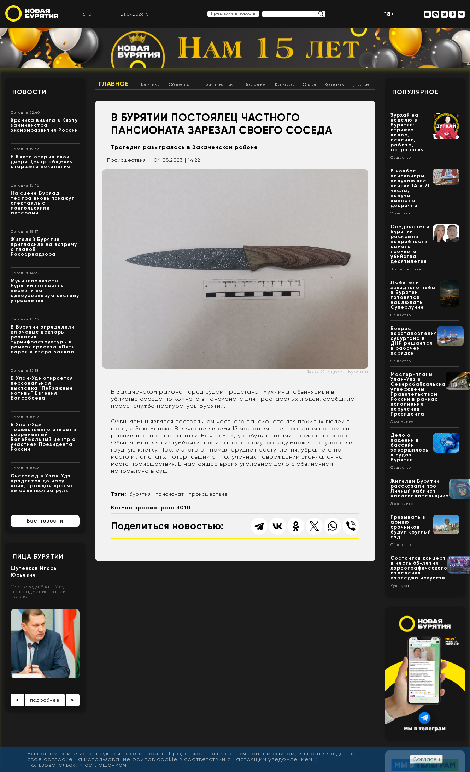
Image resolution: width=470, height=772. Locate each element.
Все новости (45, 521)
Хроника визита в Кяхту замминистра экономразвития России (44, 125)
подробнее (45, 700)
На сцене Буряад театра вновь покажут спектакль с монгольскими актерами (43, 203)
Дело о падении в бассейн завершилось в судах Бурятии (409, 447)
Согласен (426, 759)
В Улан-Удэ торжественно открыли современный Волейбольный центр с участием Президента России (43, 437)
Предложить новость (233, 13)
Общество (179, 84)
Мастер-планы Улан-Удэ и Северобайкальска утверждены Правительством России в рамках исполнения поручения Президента (418, 394)
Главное (114, 84)
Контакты (335, 84)
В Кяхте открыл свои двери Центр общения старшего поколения (42, 162)
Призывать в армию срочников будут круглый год (410, 527)
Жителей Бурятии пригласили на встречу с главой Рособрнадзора (44, 246)
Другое (361, 84)
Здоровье (255, 84)
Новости (29, 92)
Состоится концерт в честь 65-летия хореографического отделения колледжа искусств (418, 568)
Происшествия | (128, 160)
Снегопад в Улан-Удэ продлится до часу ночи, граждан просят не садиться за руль (42, 483)
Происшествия (217, 84)
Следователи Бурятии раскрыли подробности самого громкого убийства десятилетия (409, 244)
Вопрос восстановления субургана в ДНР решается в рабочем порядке (413, 340)
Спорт (310, 84)
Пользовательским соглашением (77, 764)
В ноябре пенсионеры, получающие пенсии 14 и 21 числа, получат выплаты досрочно (410, 188)
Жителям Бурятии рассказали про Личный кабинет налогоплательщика (419, 488)
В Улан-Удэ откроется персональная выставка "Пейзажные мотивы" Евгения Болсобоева (42, 388)
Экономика (402, 213)
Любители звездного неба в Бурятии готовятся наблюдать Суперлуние (412, 294)
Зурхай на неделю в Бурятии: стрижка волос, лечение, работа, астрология (407, 132)
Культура (285, 84)
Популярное (415, 92)
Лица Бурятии (38, 556)
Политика (149, 84)
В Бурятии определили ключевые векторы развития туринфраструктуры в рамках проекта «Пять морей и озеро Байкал (43, 339)
